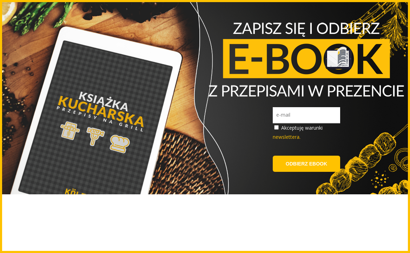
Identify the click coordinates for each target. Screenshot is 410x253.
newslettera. (286, 137)
